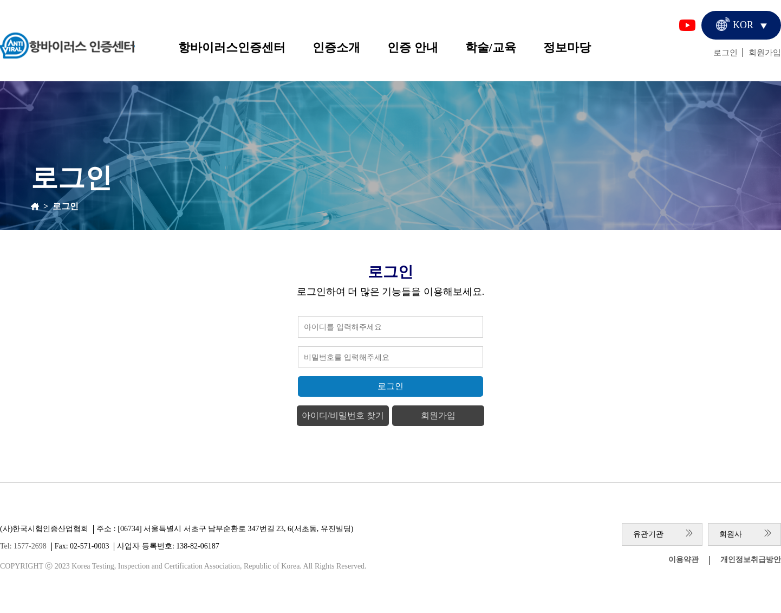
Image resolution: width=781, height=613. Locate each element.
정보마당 (567, 47)
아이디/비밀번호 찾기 (343, 415)
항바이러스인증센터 (231, 47)
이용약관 (683, 560)
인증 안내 (412, 47)
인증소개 (336, 47)
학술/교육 (490, 47)
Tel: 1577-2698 (23, 546)
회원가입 (765, 52)
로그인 (725, 52)
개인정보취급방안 (750, 560)
